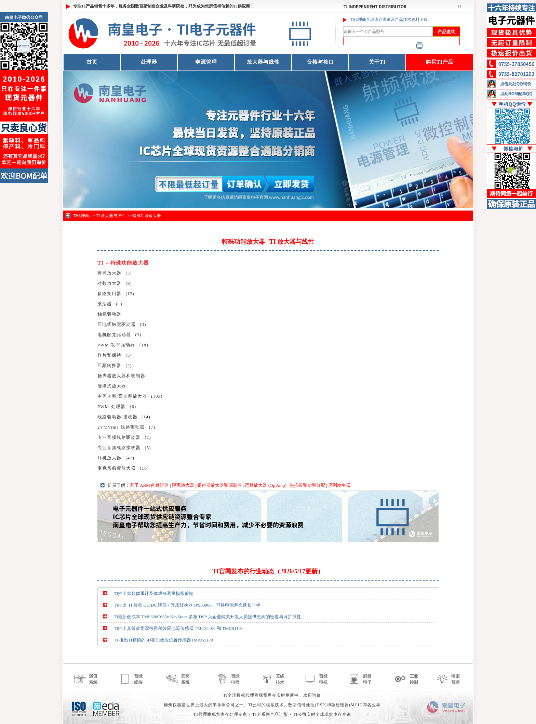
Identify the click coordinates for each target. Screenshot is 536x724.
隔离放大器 (183, 485)
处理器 (149, 62)
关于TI (377, 62)
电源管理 (206, 62)
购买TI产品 (440, 62)
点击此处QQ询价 (515, 83)
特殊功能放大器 (146, 215)
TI (459, 6)
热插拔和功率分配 (307, 485)
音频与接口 (320, 62)
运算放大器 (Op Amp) (265, 485)
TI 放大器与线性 (110, 215)
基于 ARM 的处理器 (149, 485)
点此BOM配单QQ (516, 93)
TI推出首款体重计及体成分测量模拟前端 (153, 593)
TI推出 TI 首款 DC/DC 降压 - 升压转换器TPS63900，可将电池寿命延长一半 (187, 605)
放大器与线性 (263, 62)
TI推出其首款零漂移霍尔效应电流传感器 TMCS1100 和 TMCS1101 (178, 628)
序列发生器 (339, 485)
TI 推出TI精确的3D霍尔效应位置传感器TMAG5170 (163, 640)
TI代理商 (81, 215)
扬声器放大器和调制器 (219, 485)
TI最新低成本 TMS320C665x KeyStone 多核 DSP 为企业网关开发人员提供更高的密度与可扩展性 (207, 616)
